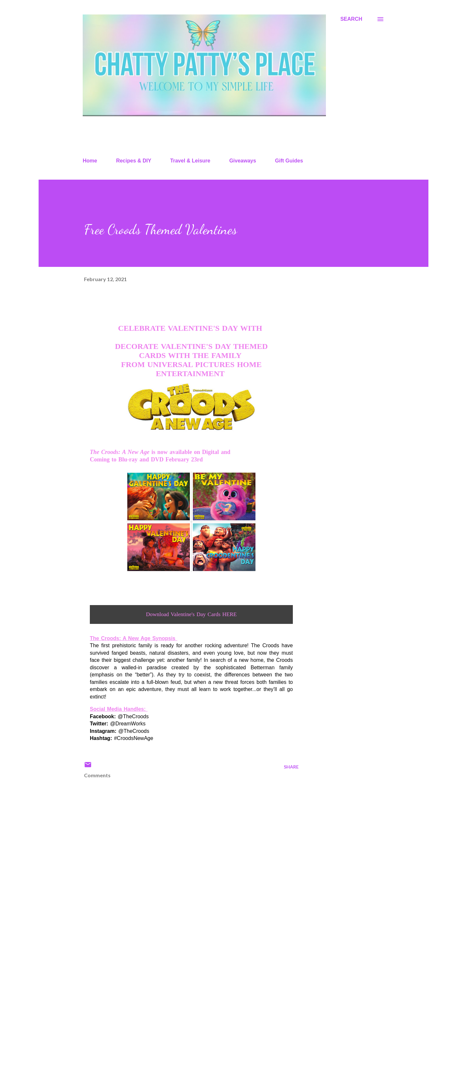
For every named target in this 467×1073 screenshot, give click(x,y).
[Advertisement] (181, 992)
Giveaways (242, 160)
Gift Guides (289, 160)
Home (90, 160)
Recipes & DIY (133, 160)
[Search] (351, 19)
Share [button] (291, 766)
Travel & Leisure (190, 160)
